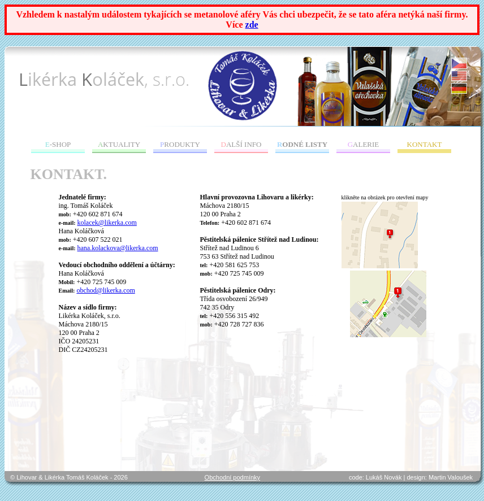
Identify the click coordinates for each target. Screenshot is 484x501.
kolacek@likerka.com (107, 222)
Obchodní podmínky (232, 477)
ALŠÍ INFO (241, 144)
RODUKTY (180, 144)
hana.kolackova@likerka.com (117, 248)
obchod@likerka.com (105, 290)
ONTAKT (424, 144)
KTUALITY (119, 144)
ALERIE (363, 144)
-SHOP (58, 144)
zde (251, 24)
